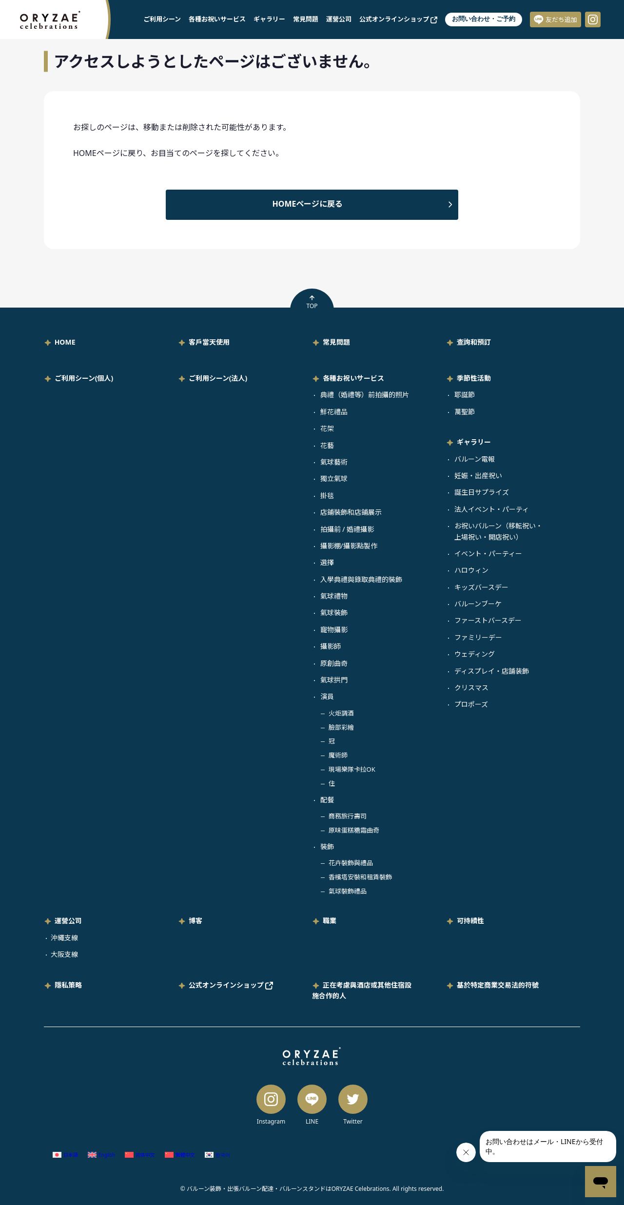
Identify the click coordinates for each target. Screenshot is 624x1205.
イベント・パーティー (488, 553)
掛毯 (327, 495)
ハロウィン (471, 570)
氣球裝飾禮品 (348, 891)
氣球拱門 (334, 679)
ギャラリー (269, 19)
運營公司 (338, 19)
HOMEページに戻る (308, 203)
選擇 (327, 562)
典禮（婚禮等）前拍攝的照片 (364, 394)
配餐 (327, 799)
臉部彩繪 (341, 727)
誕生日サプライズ (481, 492)
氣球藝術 (334, 461)
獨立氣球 (334, 478)
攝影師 (330, 646)
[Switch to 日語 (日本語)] (65, 1155)
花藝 (327, 445)
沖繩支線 (64, 937)
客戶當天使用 (209, 342)
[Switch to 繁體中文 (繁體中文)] (180, 1155)
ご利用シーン (162, 19)
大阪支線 (64, 954)
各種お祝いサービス (217, 19)
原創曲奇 (334, 663)
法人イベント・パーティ (491, 509)
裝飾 (327, 846)
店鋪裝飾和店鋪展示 (351, 512)
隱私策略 (68, 985)
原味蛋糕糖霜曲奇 (354, 830)
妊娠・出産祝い (478, 475)
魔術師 (338, 755)
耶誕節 (464, 394)
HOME (65, 342)
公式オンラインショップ (398, 19)
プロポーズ (471, 704)
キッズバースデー (481, 587)
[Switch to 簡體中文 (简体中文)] (140, 1155)
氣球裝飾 (334, 612)
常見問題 (305, 19)
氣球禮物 (334, 596)
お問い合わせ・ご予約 (483, 18)
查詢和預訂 (474, 342)
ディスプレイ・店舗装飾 (491, 671)
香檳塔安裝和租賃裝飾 (360, 877)
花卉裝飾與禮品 (351, 862)
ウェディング (474, 654)
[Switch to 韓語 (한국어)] (217, 1155)
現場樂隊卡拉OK (352, 769)
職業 (329, 920)
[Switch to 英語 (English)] (101, 1155)
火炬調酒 (341, 713)
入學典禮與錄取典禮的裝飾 (361, 579)
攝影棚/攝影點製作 (348, 545)
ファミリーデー (478, 637)
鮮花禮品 (334, 411)
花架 (327, 428)
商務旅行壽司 (348, 816)
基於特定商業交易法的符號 (498, 985)
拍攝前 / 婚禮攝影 (347, 529)
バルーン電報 (474, 459)
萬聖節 (464, 411)
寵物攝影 (334, 629)
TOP (311, 302)
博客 (195, 920)
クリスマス (471, 687)
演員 (327, 696)
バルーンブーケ (478, 603)
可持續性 (470, 920)
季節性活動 (474, 378)
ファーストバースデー (488, 620)
